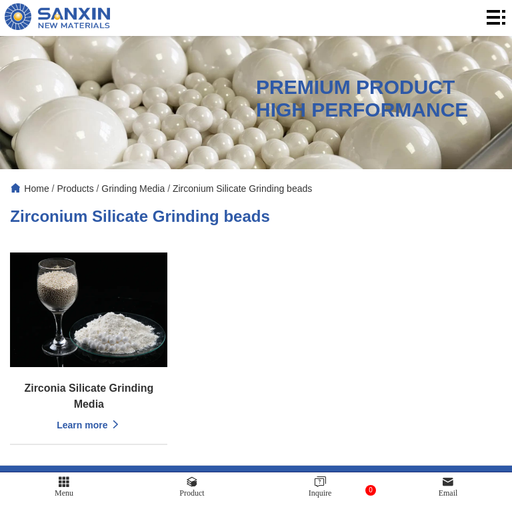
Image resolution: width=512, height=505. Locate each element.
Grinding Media (133, 188)
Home (36, 188)
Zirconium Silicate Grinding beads (242, 188)
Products (75, 188)
